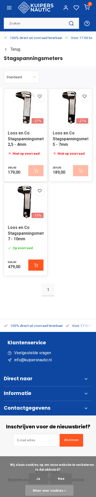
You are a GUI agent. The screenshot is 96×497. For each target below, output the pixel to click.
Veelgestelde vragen (32, 352)
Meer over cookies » (49, 490)
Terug (12, 49)
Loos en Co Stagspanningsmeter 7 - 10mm (25, 233)
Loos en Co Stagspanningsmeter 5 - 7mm (70, 139)
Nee (61, 478)
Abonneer (71, 440)
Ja (38, 478)
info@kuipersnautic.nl (33, 359)
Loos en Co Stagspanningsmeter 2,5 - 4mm (25, 139)
